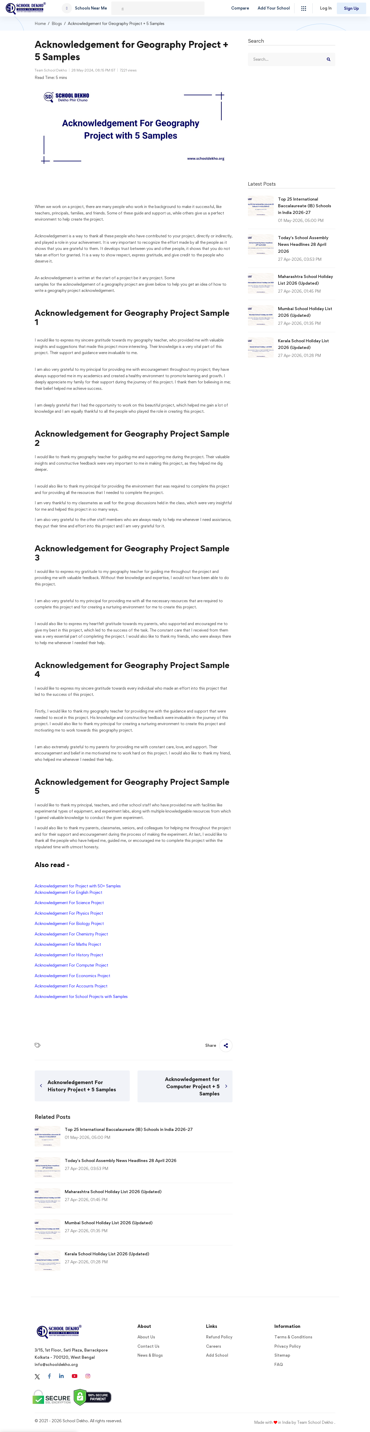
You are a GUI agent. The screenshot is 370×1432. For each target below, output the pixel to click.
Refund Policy (219, 1337)
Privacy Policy (287, 1346)
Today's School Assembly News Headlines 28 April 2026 (121, 1160)
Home (40, 23)
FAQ (278, 1364)
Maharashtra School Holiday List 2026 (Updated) (113, 1191)
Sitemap (282, 1355)
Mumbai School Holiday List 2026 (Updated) (109, 1222)
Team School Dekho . (316, 1422)
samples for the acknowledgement (65, 284)
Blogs (57, 23)
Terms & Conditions (293, 1337)
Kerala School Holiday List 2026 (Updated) (107, 1253)
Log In (326, 8)
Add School (217, 1355)
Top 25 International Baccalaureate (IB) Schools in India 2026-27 (129, 1129)
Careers (213, 1346)
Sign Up (351, 8)
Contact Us (148, 1346)
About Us (146, 1337)
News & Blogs (150, 1355)
